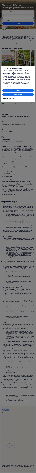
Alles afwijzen (18, 94)
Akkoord (18, 90)
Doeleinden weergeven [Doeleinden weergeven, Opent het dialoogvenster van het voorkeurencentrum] (8, 98)
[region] (18, 84)
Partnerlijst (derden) (7, 86)
